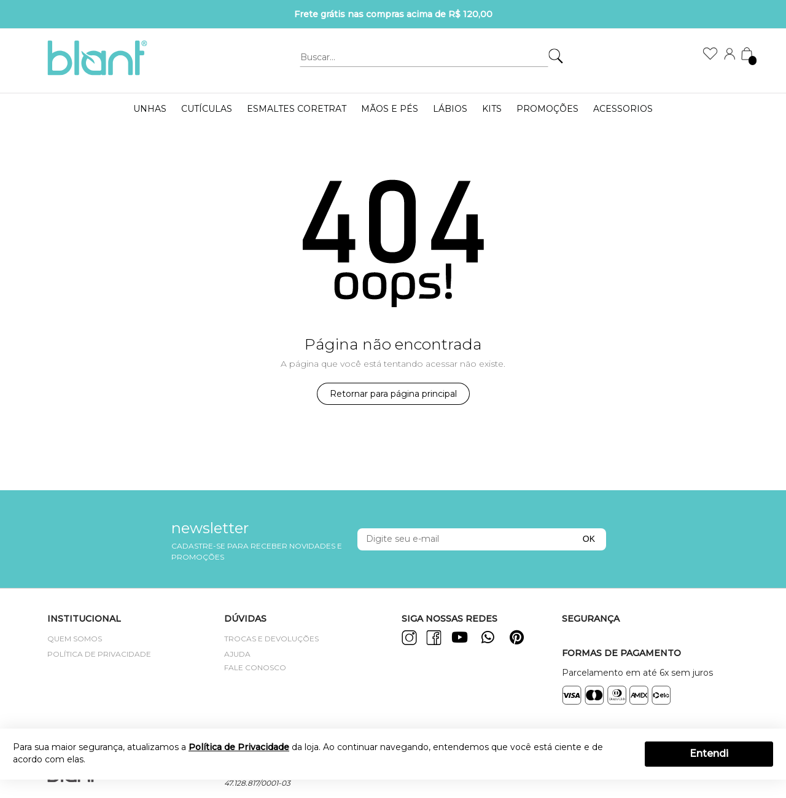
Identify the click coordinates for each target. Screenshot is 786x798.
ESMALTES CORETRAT (296, 108)
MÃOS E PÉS (389, 108)
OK (589, 539)
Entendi (709, 753)
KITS (492, 108)
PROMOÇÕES (547, 108)
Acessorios (623, 108)
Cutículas (206, 108)
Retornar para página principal (393, 393)
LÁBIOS (450, 108)
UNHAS (149, 108)
